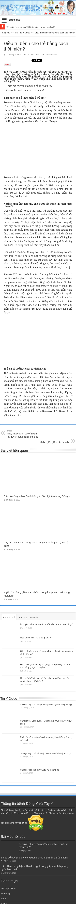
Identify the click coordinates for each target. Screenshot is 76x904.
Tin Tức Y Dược (22, 32)
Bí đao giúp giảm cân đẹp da (52, 441)
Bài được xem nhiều (28, 617)
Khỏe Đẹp (5, 893)
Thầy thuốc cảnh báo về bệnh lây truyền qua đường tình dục (24, 433)
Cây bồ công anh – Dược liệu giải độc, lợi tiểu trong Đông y (37, 496)
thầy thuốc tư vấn (25, 810)
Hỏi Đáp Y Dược (9, 888)
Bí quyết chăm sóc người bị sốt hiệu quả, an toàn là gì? (30, 27)
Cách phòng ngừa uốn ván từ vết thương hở (39, 770)
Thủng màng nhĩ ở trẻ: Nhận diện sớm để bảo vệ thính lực (45, 753)
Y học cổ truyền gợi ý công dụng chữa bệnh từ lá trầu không (34, 857)
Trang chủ (5, 32)
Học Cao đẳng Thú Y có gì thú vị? (36, 637)
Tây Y (3, 898)
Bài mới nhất (9, 617)
